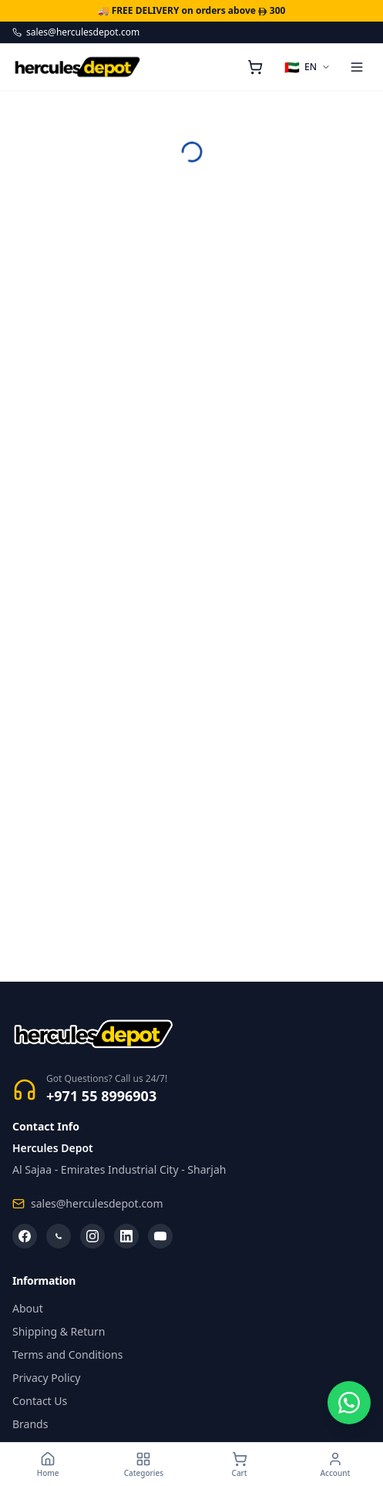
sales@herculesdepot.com (75, 32)
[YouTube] (160, 1236)
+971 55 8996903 (101, 1096)
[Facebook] (24, 1236)
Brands (30, 1424)
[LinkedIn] (126, 1236)
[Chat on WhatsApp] (349, 1402)
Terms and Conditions (67, 1354)
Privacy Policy (46, 1377)
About (27, 1308)
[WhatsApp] (58, 1236)
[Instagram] (92, 1236)
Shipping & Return (58, 1331)
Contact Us (39, 1400)
